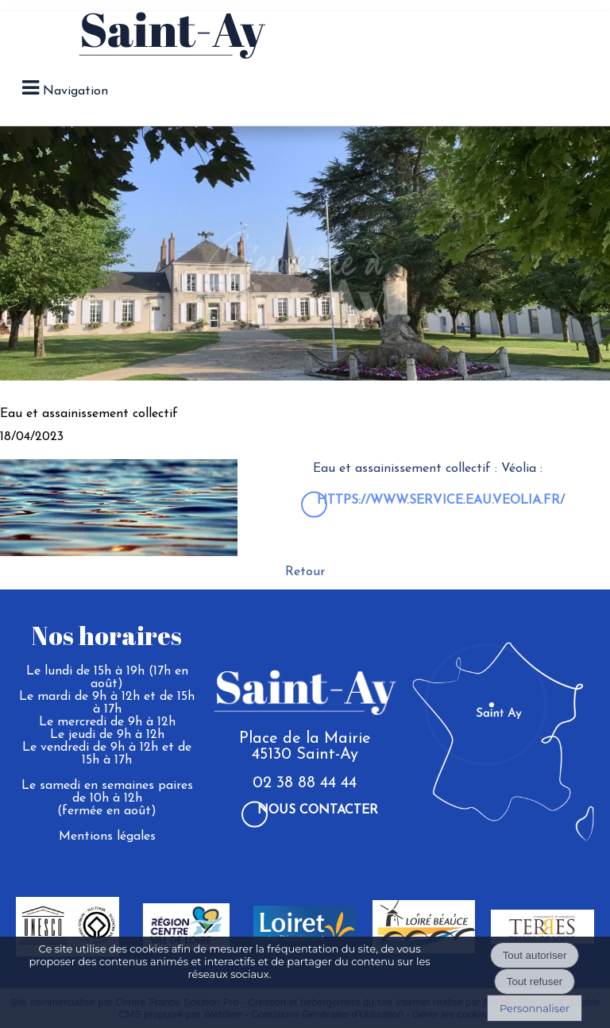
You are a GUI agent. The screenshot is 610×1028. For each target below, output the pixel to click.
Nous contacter (317, 810)
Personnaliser (534, 1008)
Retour (305, 572)
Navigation (75, 91)
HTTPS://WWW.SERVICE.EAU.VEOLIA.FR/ (441, 500)
